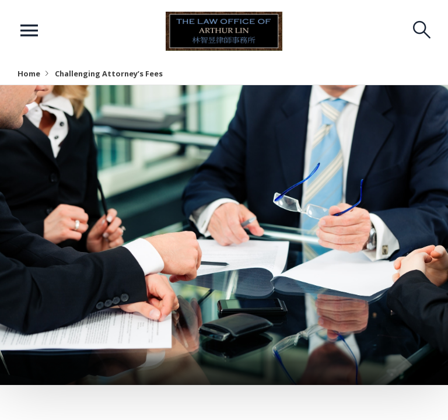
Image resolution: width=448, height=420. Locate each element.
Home (29, 73)
